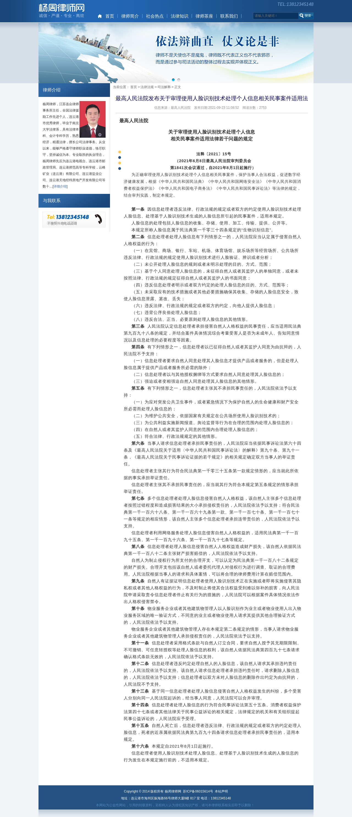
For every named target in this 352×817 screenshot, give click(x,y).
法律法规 (147, 87)
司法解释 (164, 87)
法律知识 (179, 16)
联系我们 (229, 16)
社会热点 (155, 16)
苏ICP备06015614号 (198, 791)
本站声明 (221, 791)
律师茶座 (204, 16)
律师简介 (130, 16)
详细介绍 (60, 186)
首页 (109, 16)
